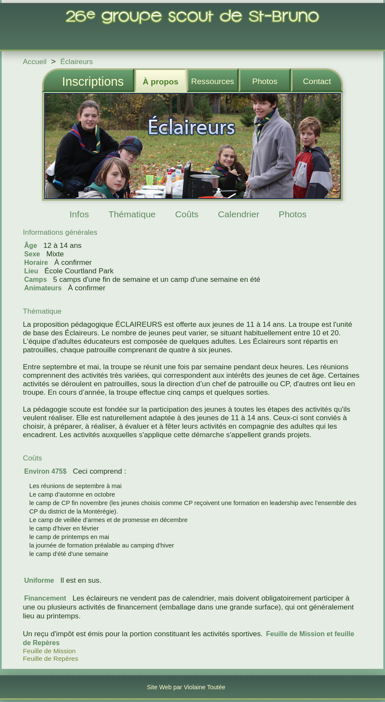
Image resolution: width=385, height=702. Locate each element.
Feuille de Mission (49, 650)
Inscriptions (93, 81)
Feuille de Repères (50, 658)
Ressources (212, 81)
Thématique (132, 214)
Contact (317, 81)
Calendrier (238, 214)
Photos (265, 81)
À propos (160, 81)
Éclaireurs (76, 61)
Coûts (186, 214)
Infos (79, 214)
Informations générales (60, 232)
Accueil (35, 61)
